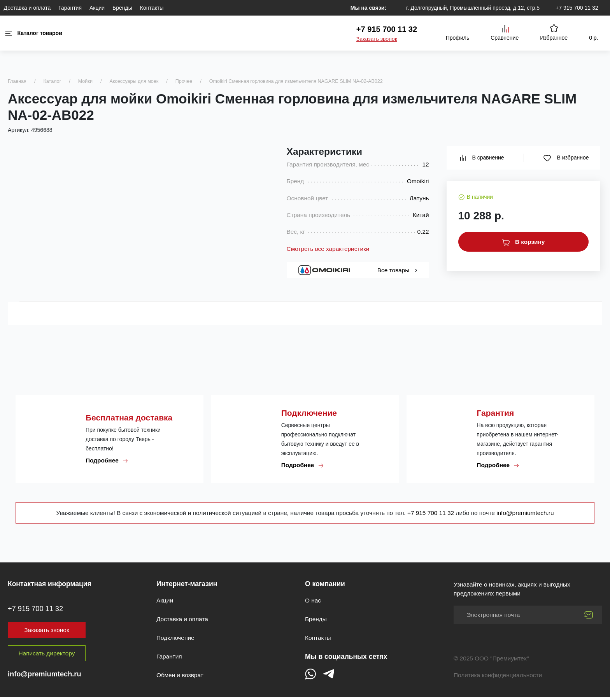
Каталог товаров (33, 33)
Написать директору (47, 653)
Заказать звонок (376, 39)
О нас (313, 600)
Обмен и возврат (179, 675)
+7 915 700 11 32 (577, 8)
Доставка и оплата (27, 8)
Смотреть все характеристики (328, 248)
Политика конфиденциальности (498, 675)
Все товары (397, 270)
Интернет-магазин (186, 584)
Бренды (122, 8)
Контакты (151, 8)
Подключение (175, 637)
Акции (97, 8)
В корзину (523, 241)
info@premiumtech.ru (525, 513)
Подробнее (107, 460)
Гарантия (70, 8)
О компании (325, 584)
